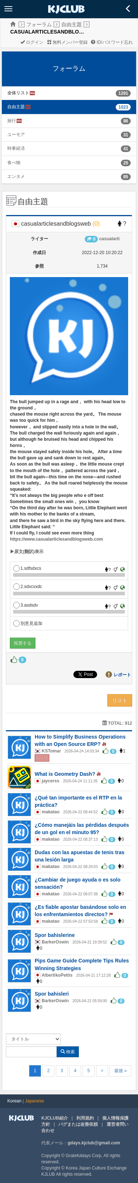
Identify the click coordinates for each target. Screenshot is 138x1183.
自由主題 (71, 24)
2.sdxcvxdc (27, 586)
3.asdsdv (25, 605)
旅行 (14, 121)
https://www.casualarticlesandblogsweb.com (56, 539)
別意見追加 (27, 623)
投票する (22, 643)
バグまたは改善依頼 (78, 1124)
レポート (122, 674)
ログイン (31, 42)
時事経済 (16, 148)
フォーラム (39, 24)
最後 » (120, 1070)
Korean (14, 1101)
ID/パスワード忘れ (112, 42)
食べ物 (13, 162)
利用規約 (85, 1118)
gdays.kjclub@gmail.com (94, 1142)
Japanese (34, 1101)
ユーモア (16, 134)
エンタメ (16, 176)
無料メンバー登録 (67, 42)
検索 (68, 1051)
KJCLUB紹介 (54, 1118)
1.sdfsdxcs (27, 568)
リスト (119, 700)
